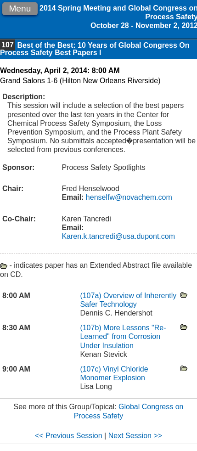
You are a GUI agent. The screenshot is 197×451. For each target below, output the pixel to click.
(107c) (91, 369)
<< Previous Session (68, 436)
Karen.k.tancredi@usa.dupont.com (118, 236)
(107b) (91, 328)
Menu (20, 8)
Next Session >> (135, 436)
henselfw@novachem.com (128, 197)
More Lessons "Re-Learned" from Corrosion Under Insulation (123, 336)
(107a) (91, 295)
